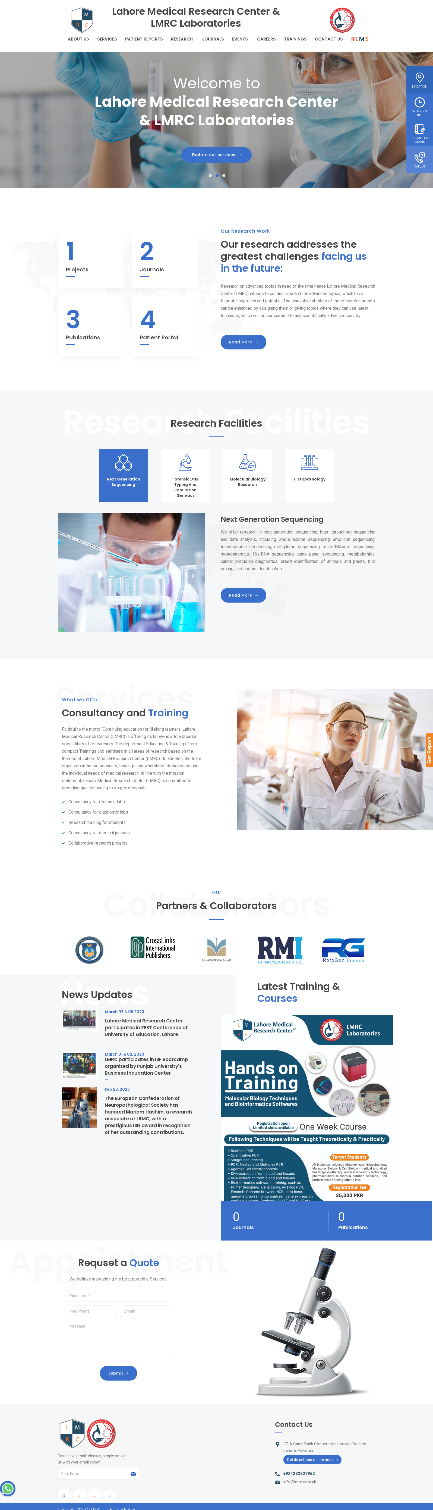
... (106, 1041)
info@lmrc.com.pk (299, 1482)
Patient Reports (144, 39)
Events (240, 39)
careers (266, 39)
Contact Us (329, 39)
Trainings (295, 39)
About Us (78, 39)
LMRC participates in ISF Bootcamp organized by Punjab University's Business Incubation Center (146, 1066)
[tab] (123, 475)
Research (182, 39)
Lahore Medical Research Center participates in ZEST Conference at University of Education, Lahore (146, 1028)
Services (107, 39)
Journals (213, 39)
